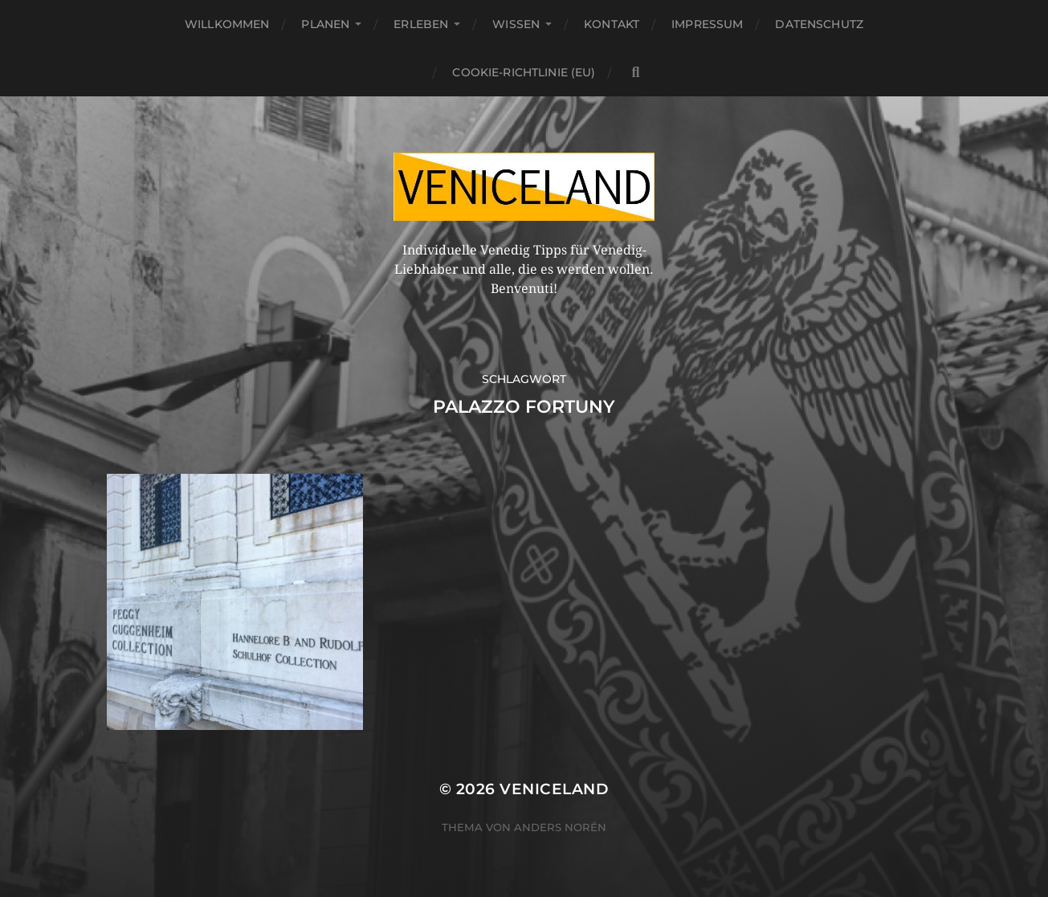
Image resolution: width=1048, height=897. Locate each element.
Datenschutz (819, 24)
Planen (325, 24)
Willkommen (227, 24)
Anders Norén (560, 827)
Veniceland (554, 789)
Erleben (421, 24)
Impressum (707, 24)
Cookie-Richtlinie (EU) (523, 72)
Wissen (516, 24)
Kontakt (611, 24)
